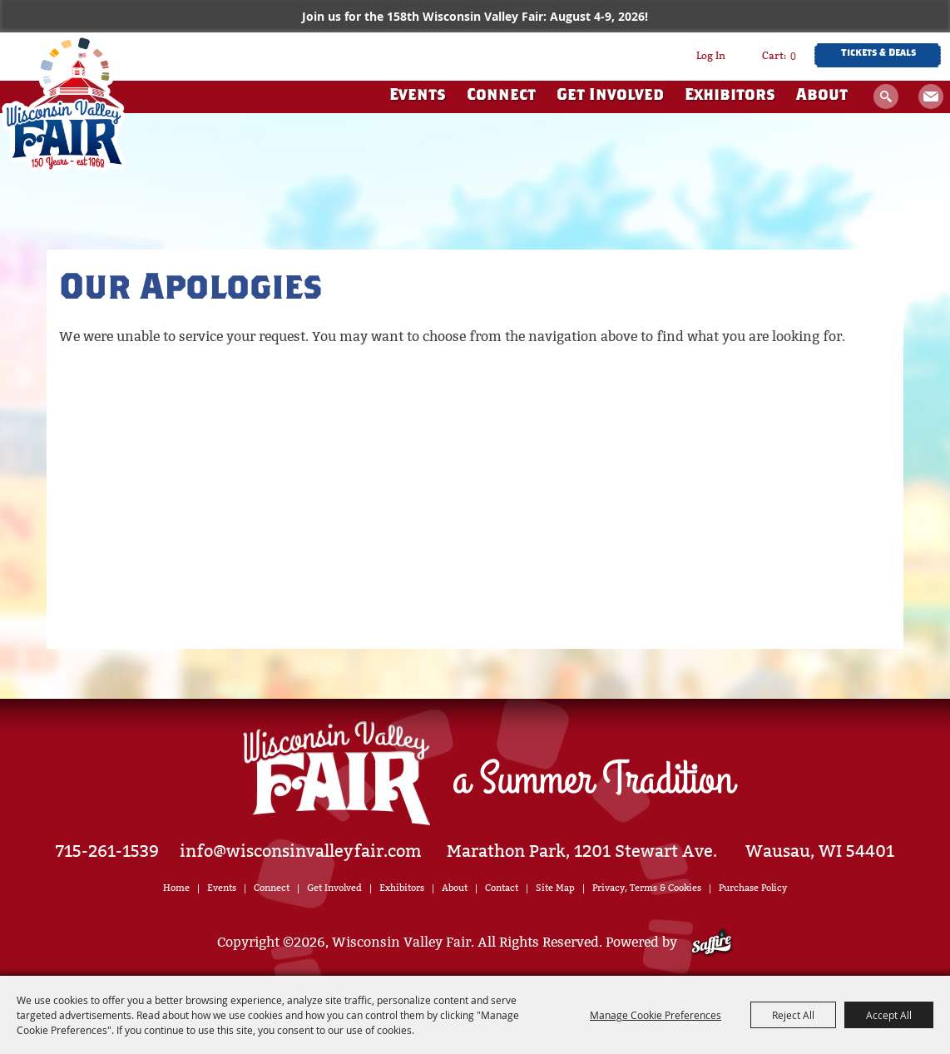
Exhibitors (730, 96)
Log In (710, 56)
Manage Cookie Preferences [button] (655, 1015)
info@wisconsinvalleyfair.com (301, 851)
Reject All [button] (793, 1015)
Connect (501, 96)
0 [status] (793, 55)
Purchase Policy (753, 888)
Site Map (555, 888)
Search (885, 96)
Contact (501, 888)
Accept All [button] (889, 1015)
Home (176, 888)
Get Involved (610, 96)
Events (417, 96)
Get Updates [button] (930, 96)
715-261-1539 (107, 851)
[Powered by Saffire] (712, 942)
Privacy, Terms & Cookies (646, 888)
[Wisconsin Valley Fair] (64, 104)
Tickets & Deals (878, 53)
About (822, 96)
